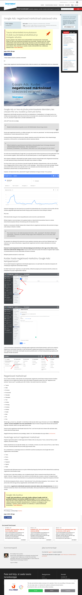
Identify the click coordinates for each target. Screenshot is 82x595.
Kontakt (76, 5)
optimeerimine (53, 25)
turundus (44, 26)
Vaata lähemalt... (18, 47)
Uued (71, 32)
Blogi (72, 5)
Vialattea (20, 510)
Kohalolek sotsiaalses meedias (70, 60)
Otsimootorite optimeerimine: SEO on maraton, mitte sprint (66, 530)
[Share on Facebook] (8, 54)
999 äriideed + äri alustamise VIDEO (69, 36)
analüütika (30, 23)
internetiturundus (41, 23)
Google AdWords (34, 25)
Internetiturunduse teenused (51, 5)
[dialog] (41, 587)
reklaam (32, 26)
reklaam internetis (38, 26)
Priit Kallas (13, 554)
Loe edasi (65, 45)
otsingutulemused (26, 26)
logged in (50, 552)
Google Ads (35, 23)
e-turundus (28, 25)
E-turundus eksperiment (68, 48)
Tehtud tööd (61, 5)
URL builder (67, 5)
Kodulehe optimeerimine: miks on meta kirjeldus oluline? (14, 530)
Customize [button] (68, 590)
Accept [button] (35, 590)
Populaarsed (66, 33)
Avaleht (42, 5)
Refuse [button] (51, 590)
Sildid (74, 32)
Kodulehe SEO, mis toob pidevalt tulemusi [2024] (39, 530)
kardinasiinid (52, 433)
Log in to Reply (13, 562)
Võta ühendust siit (69, 27)
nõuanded (48, 23)
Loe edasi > (23, 539)
